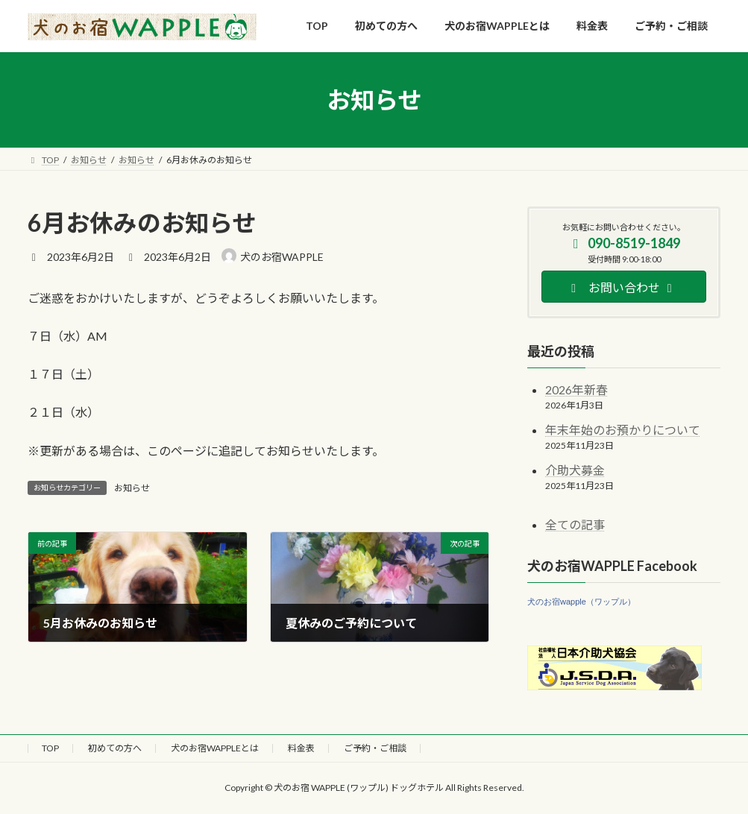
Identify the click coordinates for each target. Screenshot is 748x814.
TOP (50, 748)
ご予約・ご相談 (375, 748)
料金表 (301, 748)
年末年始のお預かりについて (622, 430)
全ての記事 (575, 524)
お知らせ (132, 487)
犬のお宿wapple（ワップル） (581, 601)
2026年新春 (576, 390)
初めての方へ (115, 748)
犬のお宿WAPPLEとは (215, 748)
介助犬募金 (575, 470)
